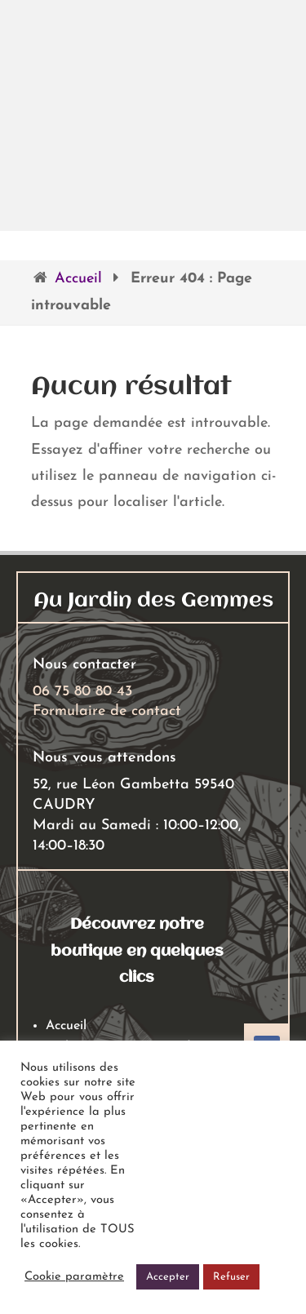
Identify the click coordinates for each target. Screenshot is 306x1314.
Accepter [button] (167, 1277)
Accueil (78, 278)
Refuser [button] (231, 1277)
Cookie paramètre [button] (74, 1277)
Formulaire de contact (107, 711)
